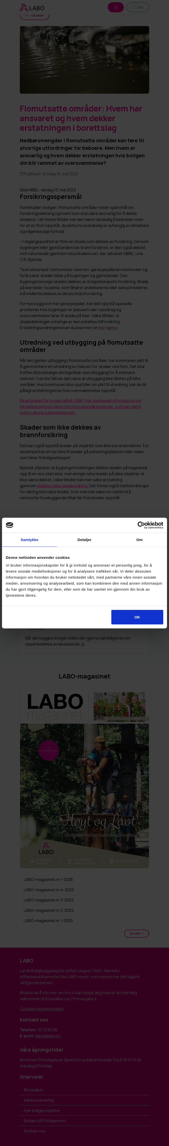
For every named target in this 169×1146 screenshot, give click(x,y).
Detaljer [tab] (84, 539)
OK (137, 617)
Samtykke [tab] (29, 539)
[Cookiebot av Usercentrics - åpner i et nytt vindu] (141, 525)
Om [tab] (139, 539)
